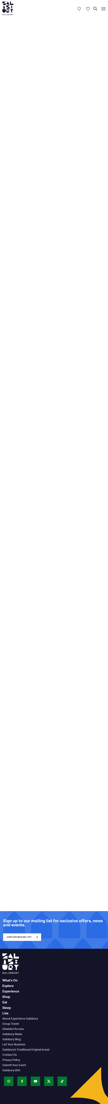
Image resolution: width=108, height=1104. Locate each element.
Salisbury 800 (11, 1070)
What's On (10, 980)
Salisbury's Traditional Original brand (25, 1049)
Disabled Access (13, 1029)
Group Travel (10, 1024)
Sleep (6, 1008)
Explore (8, 986)
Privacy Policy (11, 1060)
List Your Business (13, 1044)
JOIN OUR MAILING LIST (19, 937)
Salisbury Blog (11, 1039)
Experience (10, 991)
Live (5, 1013)
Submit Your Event (14, 1065)
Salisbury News (12, 1034)
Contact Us (9, 1055)
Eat (4, 1002)
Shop (6, 997)
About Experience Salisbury (20, 1018)
